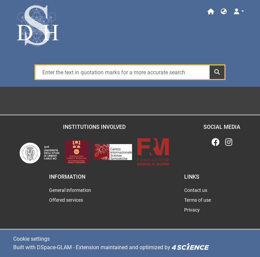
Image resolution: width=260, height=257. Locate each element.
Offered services (66, 200)
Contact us (195, 190)
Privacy (192, 210)
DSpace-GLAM (54, 247)
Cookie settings (31, 239)
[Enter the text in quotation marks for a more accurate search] (122, 72)
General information (70, 190)
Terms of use (197, 200)
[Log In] (238, 11)
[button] (223, 11)
